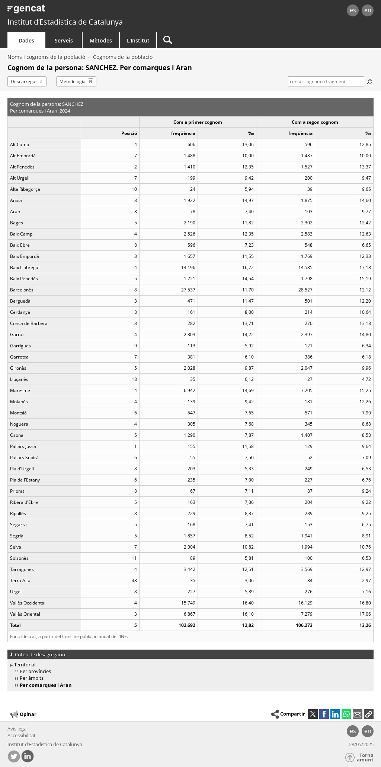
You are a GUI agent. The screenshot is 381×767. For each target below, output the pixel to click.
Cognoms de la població (123, 56)
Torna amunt (365, 757)
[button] (369, 714)
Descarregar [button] (24, 81)
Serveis (64, 40)
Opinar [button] (22, 714)
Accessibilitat (21, 735)
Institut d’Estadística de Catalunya (65, 22)
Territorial (24, 664)
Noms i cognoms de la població (46, 56)
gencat (80, 11)
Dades (26, 40)
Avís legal (17, 728)
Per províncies (35, 671)
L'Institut (138, 40)
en (367, 10)
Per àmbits (32, 678)
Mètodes (101, 40)
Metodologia (73, 81)
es (353, 10)
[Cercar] (220, 40)
